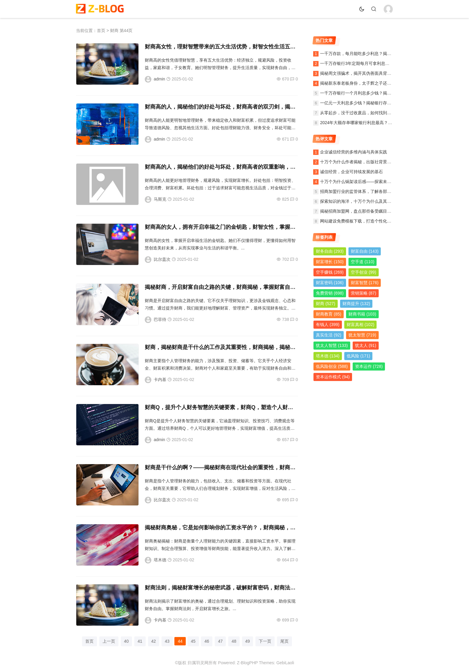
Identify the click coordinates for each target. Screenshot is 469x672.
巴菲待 (160, 319)
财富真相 (360, 324)
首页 (101, 30)
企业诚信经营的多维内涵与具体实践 (353, 152)
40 (126, 641)
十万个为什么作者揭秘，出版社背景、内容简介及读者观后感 (376, 161)
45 (193, 641)
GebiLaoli (285, 662)
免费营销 (330, 293)
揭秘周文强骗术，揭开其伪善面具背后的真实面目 (366, 73)
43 (167, 641)
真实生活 (328, 335)
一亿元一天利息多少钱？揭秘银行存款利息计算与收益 (370, 102)
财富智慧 (365, 282)
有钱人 (327, 324)
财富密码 (330, 282)
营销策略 (363, 293)
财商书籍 (362, 314)
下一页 (265, 641)
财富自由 (365, 251)
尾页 (284, 641)
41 (140, 641)
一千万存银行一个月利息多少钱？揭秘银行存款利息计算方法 (376, 93)
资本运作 (369, 366)
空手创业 (363, 272)
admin (159, 79)
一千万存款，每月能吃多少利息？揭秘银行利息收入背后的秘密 (378, 53)
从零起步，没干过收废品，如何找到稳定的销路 (364, 112)
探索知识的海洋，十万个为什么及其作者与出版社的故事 (372, 201)
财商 (325, 303)
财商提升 (356, 303)
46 (206, 641)
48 (234, 641)
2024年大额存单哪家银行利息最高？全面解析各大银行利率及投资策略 (385, 122)
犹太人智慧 (332, 345)
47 (220, 641)
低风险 (358, 355)
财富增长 (330, 261)
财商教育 (328, 314)
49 (247, 641)
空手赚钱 (330, 272)
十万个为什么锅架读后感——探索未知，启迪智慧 (366, 181)
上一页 (109, 641)
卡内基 (160, 379)
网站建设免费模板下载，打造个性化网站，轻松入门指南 (372, 221)
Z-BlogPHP (247, 662)
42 (153, 641)
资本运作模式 (333, 376)
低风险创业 (332, 366)
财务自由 (330, 251)
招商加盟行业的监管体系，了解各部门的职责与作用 (368, 191)
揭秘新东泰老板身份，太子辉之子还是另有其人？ (366, 83)
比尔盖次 (162, 259)
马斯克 (160, 199)
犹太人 (365, 345)
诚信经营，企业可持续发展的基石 (351, 171)
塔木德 (160, 559)
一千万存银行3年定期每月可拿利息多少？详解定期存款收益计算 (380, 63)
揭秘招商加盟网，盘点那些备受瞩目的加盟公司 (364, 211)
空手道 (362, 261)
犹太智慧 (362, 335)
